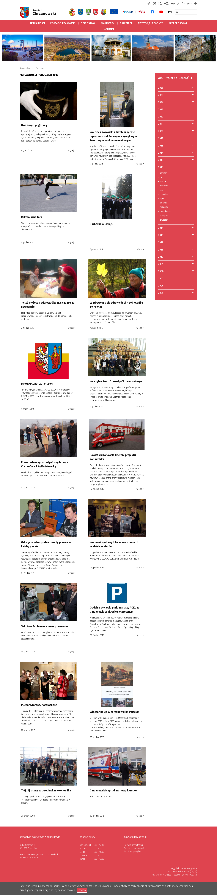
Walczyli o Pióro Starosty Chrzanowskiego (116, 381)
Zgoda (82, 890)
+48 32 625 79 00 (31, 857)
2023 (160, 109)
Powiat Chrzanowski (62, 23)
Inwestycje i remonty (150, 23)
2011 (160, 249)
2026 (160, 87)
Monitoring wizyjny (132, 851)
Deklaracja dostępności (134, 848)
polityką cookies (66, 890)
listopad (163, 216)
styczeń (162, 173)
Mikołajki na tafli (31, 217)
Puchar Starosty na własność (39, 705)
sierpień (163, 203)
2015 (160, 167)
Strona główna (26, 68)
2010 (160, 256)
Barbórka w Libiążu (101, 224)
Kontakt (109, 29)
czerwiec (163, 194)
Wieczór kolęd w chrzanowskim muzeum (114, 712)
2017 (160, 152)
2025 (160, 95)
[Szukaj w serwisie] (177, 12)
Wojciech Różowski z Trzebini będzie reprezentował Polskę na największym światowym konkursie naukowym (113, 136)
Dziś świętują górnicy (34, 125)
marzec (162, 181)
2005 (160, 292)
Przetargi (125, 22)
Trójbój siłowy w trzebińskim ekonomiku (46, 790)
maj (160, 190)
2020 (160, 131)
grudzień (163, 220)
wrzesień (163, 207)
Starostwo (88, 23)
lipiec (161, 199)
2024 (160, 102)
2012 (160, 242)
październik (164, 211)
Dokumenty (107, 23)
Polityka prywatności (133, 845)
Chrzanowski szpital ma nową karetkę (113, 790)
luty (161, 177)
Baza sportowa (176, 22)
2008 (161, 271)
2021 (160, 123)
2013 (160, 235)
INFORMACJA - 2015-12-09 (37, 383)
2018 (160, 145)
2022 (160, 116)
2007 (160, 278)
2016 (160, 160)
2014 (160, 227)
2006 (161, 285)
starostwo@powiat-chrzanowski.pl (42, 854)
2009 (161, 264)
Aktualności (37, 23)
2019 (160, 138)
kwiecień (163, 186)
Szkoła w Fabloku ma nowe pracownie (44, 626)
